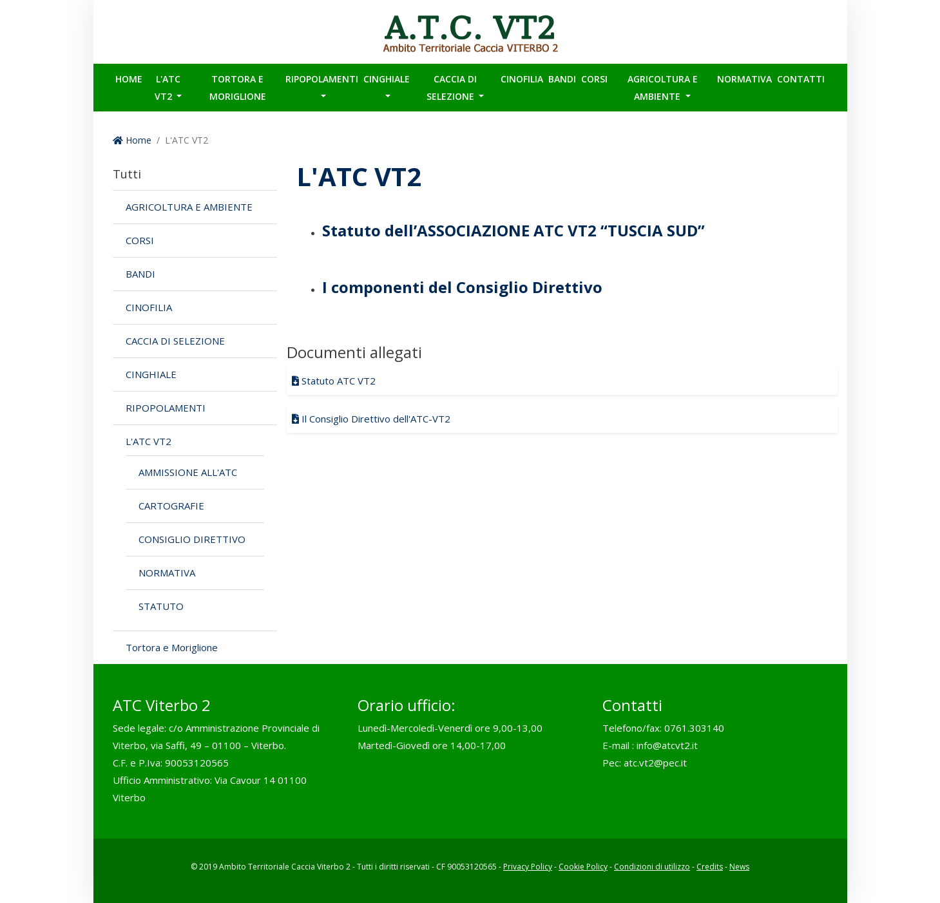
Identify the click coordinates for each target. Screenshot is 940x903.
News (739, 866)
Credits (709, 866)
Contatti (801, 79)
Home (128, 79)
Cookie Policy (583, 866)
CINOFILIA (522, 79)
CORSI (594, 79)
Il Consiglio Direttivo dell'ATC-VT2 (371, 418)
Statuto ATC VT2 (334, 380)
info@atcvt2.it (667, 745)
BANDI (562, 79)
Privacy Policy (527, 866)
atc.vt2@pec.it (655, 762)
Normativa (744, 79)
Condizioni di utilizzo (652, 866)
